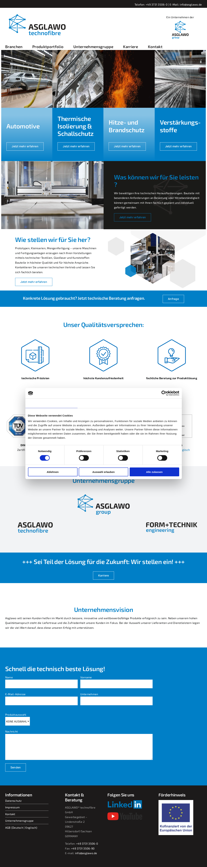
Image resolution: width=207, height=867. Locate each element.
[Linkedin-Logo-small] (124, 801)
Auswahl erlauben (103, 471)
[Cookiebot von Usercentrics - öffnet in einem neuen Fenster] (164, 393)
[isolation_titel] (77, 51)
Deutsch (17, 827)
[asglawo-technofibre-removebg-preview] (35, 521)
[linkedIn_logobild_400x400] (180, 20)
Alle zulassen (154, 471)
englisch (184, 449)
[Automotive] (26, 51)
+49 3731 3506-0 (157, 4)
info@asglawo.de (191, 4)
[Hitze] (129, 51)
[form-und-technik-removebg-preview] (172, 521)
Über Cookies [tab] (155, 403)
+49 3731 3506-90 (83, 848)
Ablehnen (53, 471)
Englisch (30, 827)
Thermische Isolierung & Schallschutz (76, 126)
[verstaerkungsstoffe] (180, 51)
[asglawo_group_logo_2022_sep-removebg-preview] (104, 495)
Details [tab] (103, 403)
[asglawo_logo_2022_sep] (36, 12)
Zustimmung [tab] (51, 403)
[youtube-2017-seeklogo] (124, 813)
